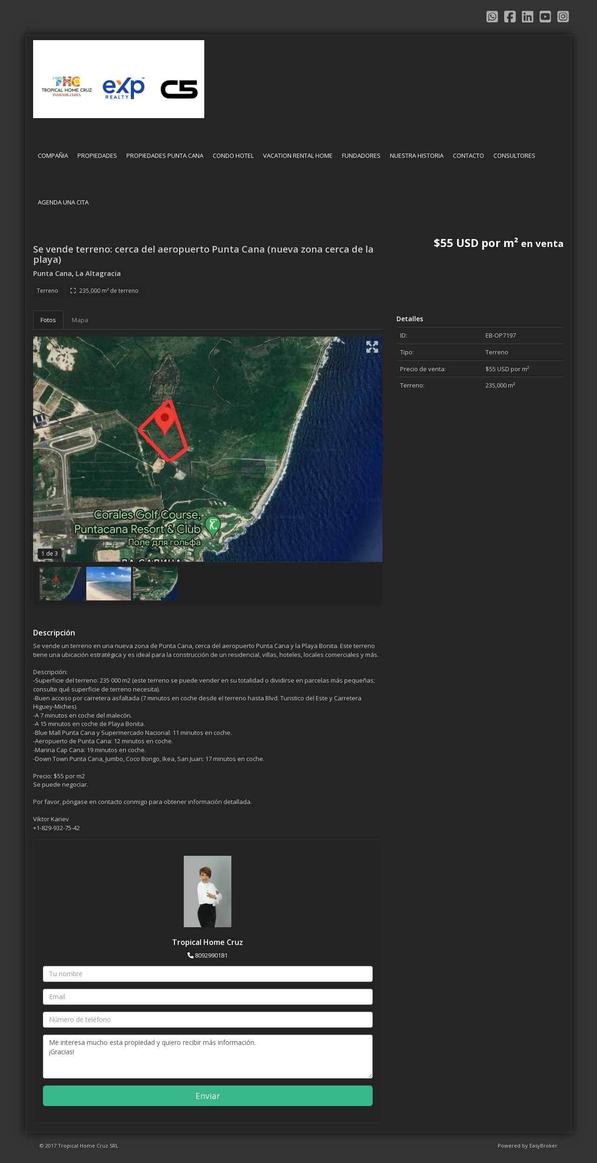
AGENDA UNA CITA (63, 202)
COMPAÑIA (53, 155)
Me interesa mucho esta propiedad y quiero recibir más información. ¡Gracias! (208, 1056)
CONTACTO (468, 155)
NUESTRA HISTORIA (417, 155)
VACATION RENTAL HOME (298, 155)
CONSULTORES (514, 155)
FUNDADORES (361, 155)
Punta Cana (52, 273)
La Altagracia (98, 273)
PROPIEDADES (97, 155)
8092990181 (211, 955)
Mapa (80, 320)
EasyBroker (543, 1145)
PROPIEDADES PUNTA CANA (164, 155)
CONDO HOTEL (233, 155)
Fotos (48, 320)
